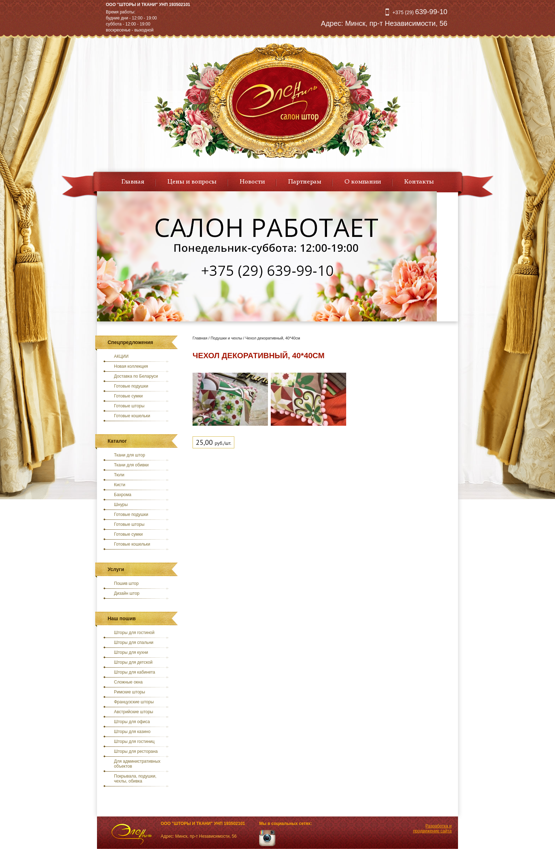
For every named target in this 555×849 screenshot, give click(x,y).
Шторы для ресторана (136, 751)
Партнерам (304, 182)
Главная (132, 182)
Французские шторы (134, 701)
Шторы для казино (132, 731)
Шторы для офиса (132, 721)
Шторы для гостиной (134, 632)
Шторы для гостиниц (134, 741)
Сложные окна (128, 682)
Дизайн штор (126, 593)
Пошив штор (126, 583)
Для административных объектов (137, 764)
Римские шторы (129, 692)
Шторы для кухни (131, 652)
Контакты (419, 182)
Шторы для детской (133, 662)
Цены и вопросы (191, 182)
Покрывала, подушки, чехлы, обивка (135, 779)
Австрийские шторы (133, 711)
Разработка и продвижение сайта (432, 828)
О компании (362, 182)
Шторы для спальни (133, 642)
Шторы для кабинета (134, 672)
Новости (252, 182)
